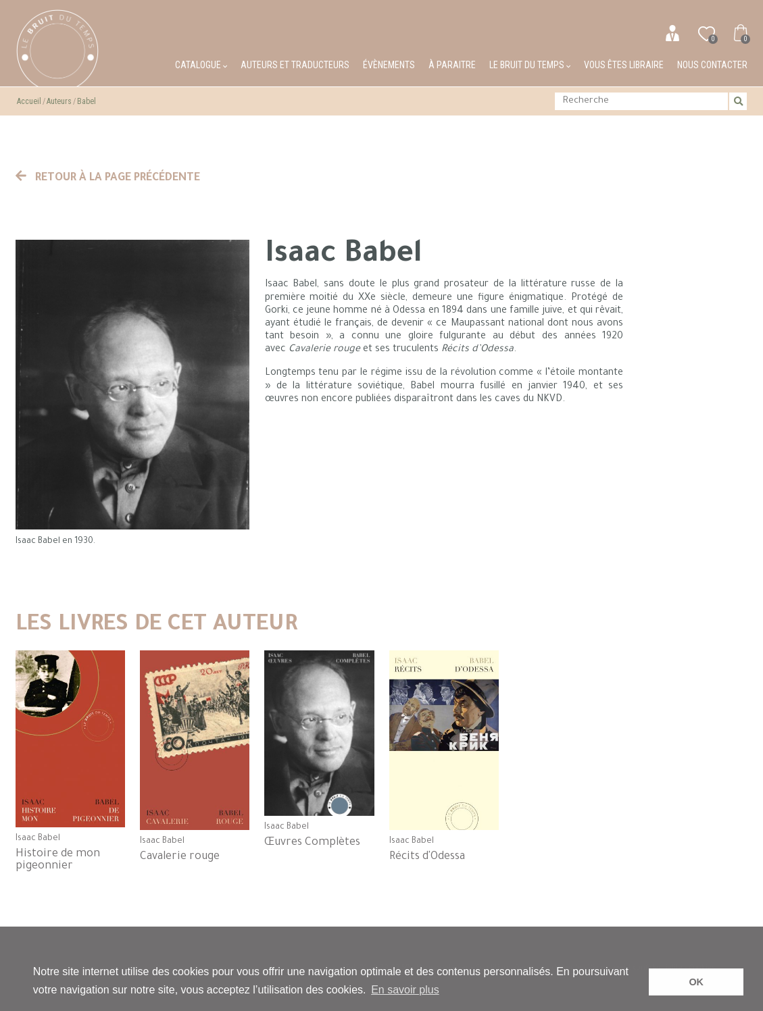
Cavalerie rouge (180, 857)
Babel (86, 101)
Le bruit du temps (529, 64)
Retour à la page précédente (108, 178)
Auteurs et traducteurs (295, 64)
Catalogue (201, 64)
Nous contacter (712, 64)
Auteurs (59, 101)
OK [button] (696, 982)
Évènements (389, 64)
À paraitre (452, 64)
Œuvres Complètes (312, 843)
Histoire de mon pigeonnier (58, 860)
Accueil (29, 101)
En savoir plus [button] (405, 989)
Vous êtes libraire (624, 64)
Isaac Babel (38, 839)
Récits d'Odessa (427, 857)
